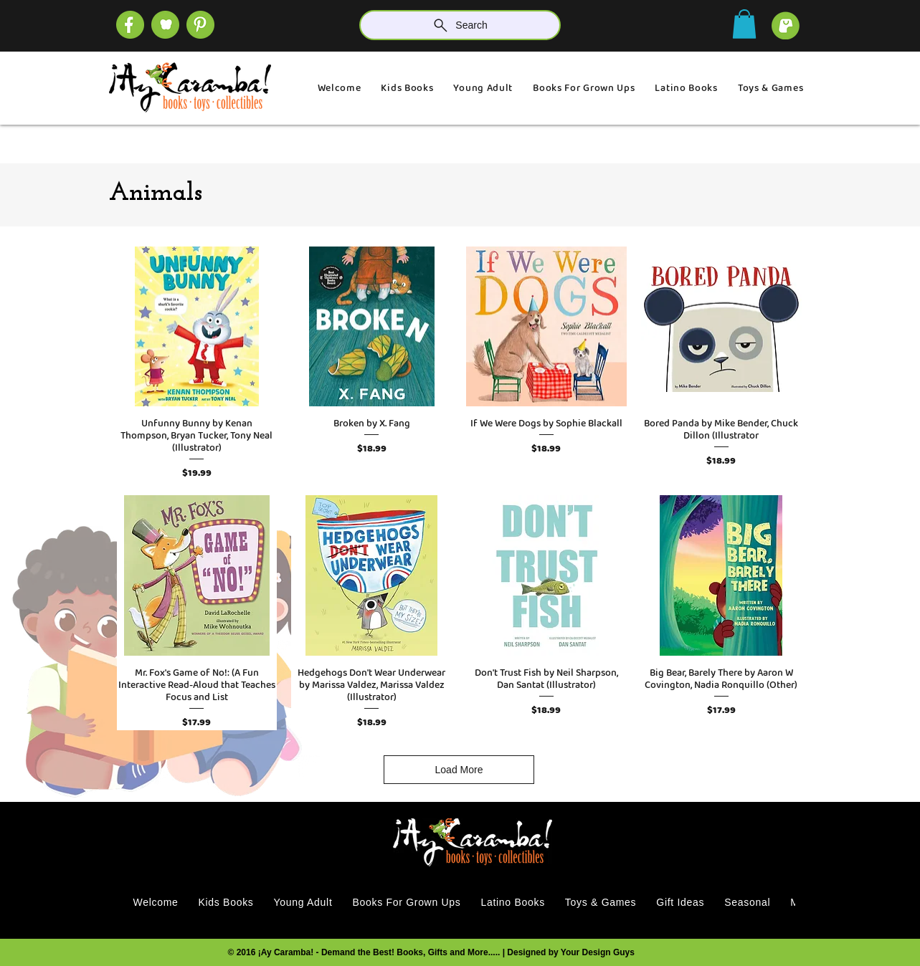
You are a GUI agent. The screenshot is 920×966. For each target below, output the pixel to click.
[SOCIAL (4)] (130, 25)
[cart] (786, 25)
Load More (459, 769)
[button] (744, 24)
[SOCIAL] (200, 25)
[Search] (460, 25)
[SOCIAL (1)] (165, 25)
